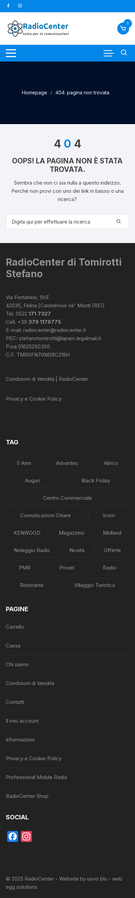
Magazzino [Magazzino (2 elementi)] (71, 533)
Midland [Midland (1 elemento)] (112, 533)
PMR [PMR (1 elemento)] (24, 567)
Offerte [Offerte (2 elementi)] (112, 550)
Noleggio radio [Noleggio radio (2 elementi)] (32, 550)
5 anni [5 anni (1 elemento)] (24, 463)
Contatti (15, 702)
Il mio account (22, 721)
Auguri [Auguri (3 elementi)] (32, 480)
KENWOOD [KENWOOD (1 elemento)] (27, 533)
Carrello (15, 627)
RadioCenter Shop (27, 796)
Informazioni (20, 739)
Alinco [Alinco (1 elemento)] (111, 463)
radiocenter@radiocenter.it (54, 330)
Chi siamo (17, 664)
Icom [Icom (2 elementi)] (109, 515)
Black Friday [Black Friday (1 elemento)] (95, 480)
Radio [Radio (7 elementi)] (109, 567)
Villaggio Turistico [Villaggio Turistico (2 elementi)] (94, 585)
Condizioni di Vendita (30, 683)
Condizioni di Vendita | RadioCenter (47, 379)
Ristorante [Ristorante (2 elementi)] (32, 585)
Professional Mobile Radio (36, 777)
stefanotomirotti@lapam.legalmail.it (60, 338)
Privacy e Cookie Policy (34, 399)
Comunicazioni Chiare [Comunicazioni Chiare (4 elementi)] (45, 515)
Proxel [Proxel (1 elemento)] (66, 567)
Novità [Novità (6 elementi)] (76, 550)
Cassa (13, 645)
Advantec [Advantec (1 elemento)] (67, 463)
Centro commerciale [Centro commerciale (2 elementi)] (67, 498)
